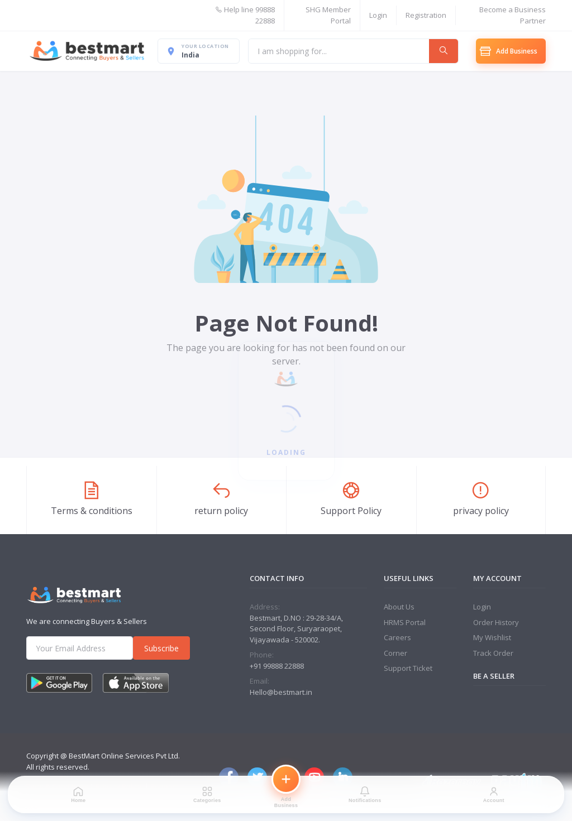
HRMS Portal (405, 622)
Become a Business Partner (512, 15)
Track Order (493, 653)
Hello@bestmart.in (281, 692)
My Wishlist (492, 637)
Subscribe (161, 648)
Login (378, 15)
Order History (496, 622)
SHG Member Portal (328, 15)
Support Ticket (408, 668)
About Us (399, 607)
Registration (426, 15)
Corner (395, 653)
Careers (397, 637)
